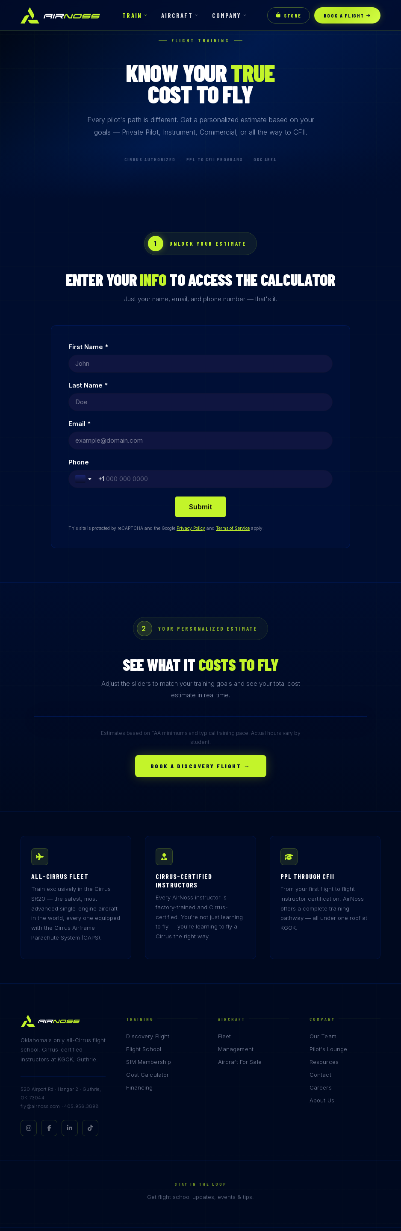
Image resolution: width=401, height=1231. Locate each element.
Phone (215, 385)
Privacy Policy (191, 451)
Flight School (143, 972)
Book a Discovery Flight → (200, 689)
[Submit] (200, 430)
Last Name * (224, 347)
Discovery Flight (147, 959)
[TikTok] (90, 1051)
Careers (321, 1010)
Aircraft (177, 15)
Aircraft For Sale (240, 984)
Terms (363, 1175)
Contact (320, 997)
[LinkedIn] (70, 1051)
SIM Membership (148, 984)
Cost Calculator (147, 997)
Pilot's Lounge (329, 972)
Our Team (323, 959)
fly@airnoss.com (40, 1029)
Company (227, 15)
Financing (139, 1010)
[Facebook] (49, 1051)
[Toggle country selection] (220, 402)
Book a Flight (347, 15)
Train (132, 15)
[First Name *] (132, 363)
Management (236, 972)
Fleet (224, 959)
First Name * (88, 347)
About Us (322, 1023)
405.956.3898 (81, 1029)
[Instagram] (29, 1051)
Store (288, 15)
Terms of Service (233, 451)
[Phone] (280, 402)
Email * (79, 385)
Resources (324, 984)
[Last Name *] (269, 363)
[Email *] (132, 402)
